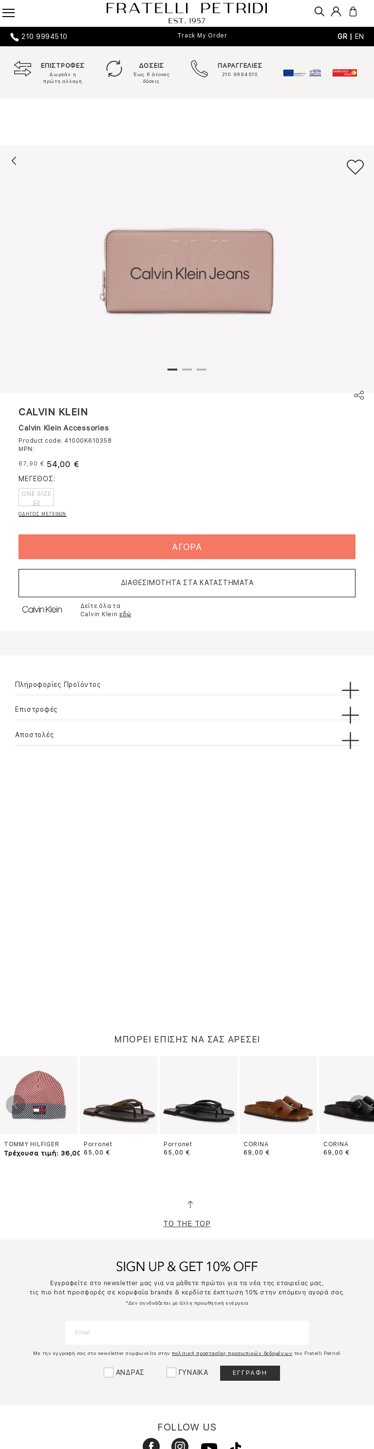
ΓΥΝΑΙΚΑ (193, 1372)
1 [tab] (172, 373)
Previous (15, 1105)
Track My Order (202, 35)
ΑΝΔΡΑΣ (130, 1372)
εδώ (125, 614)
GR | (346, 36)
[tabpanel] (187, 266)
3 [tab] (201, 373)
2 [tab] (187, 373)
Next (358, 1105)
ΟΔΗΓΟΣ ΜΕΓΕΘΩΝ (42, 513)
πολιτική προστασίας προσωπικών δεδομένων (232, 1353)
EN (360, 36)
